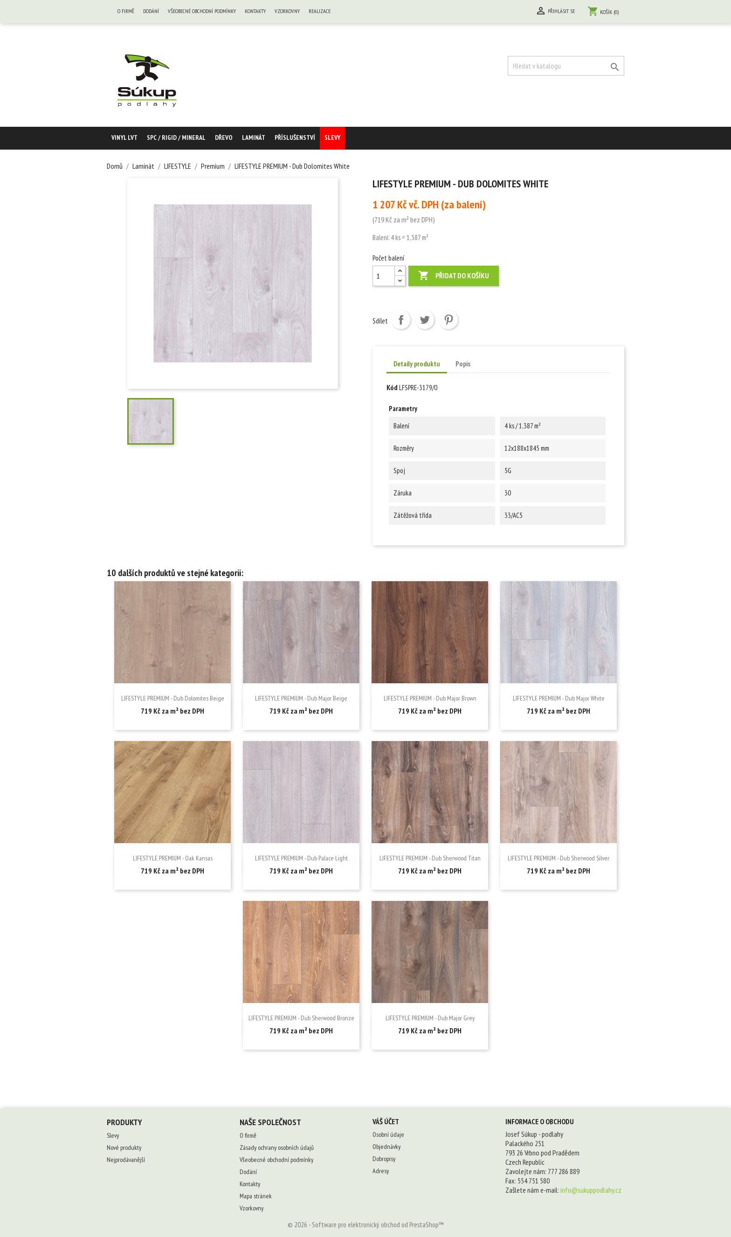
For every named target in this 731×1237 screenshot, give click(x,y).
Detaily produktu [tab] (416, 363)
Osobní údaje (388, 1134)
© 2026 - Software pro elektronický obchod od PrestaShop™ (366, 1224)
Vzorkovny (287, 10)
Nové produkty (124, 1147)
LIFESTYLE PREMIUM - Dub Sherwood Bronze (301, 1018)
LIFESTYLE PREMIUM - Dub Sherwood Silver (558, 858)
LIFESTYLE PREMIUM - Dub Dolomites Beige (172, 698)
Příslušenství (295, 137)
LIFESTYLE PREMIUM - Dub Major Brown (430, 698)
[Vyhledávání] (566, 66)
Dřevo (224, 137)
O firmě (125, 10)
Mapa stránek (256, 1196)
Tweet (424, 319)
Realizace (320, 10)
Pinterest (448, 319)
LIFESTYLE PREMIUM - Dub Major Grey (430, 1018)
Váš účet (385, 1121)
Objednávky (386, 1146)
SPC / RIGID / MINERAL (176, 137)
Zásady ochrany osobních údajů (277, 1147)
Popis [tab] (462, 363)
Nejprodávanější (126, 1159)
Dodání (151, 10)
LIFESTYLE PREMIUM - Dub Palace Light (301, 858)
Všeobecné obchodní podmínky (202, 10)
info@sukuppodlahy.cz (590, 1190)
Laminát (253, 137)
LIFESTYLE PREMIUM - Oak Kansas (173, 858)
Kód (392, 387)
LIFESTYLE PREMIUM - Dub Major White (559, 698)
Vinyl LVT (124, 137)
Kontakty (255, 10)
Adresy (380, 1171)
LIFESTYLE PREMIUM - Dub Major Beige (301, 698)
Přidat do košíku (453, 276)
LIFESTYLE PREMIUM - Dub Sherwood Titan (430, 858)
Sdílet (401, 319)
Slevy (332, 137)
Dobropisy (383, 1159)
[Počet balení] (383, 276)
